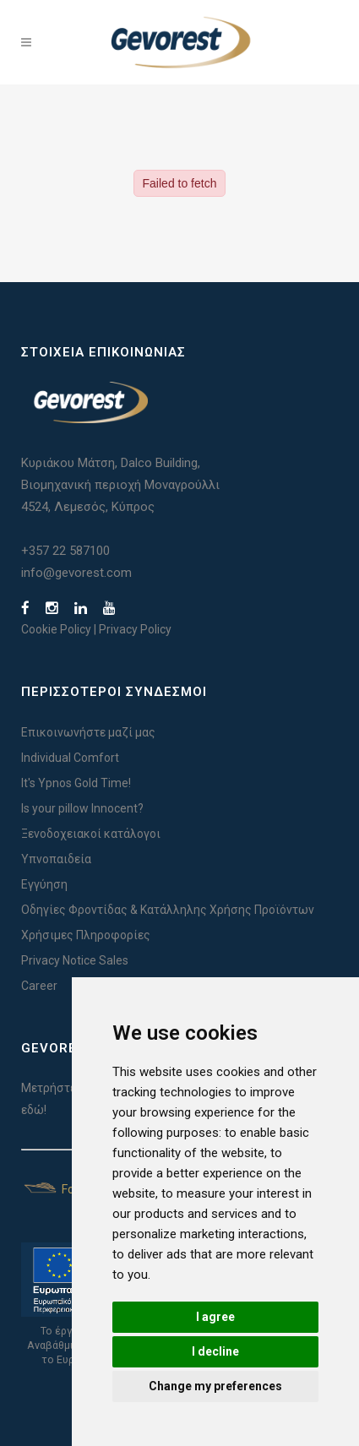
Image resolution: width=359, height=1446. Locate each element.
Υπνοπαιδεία (56, 859)
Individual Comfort (70, 757)
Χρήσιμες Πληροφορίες (85, 935)
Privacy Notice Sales (74, 960)
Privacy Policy (135, 629)
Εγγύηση (44, 884)
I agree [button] (215, 1317)
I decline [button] (215, 1351)
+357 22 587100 (65, 550)
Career (39, 985)
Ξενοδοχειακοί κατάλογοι (90, 833)
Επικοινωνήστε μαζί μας (88, 732)
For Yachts (69, 1189)
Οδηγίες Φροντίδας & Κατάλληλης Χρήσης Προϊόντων (167, 909)
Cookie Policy (56, 629)
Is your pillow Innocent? (82, 808)
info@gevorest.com (76, 572)
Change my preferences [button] (215, 1386)
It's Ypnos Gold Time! (76, 783)
